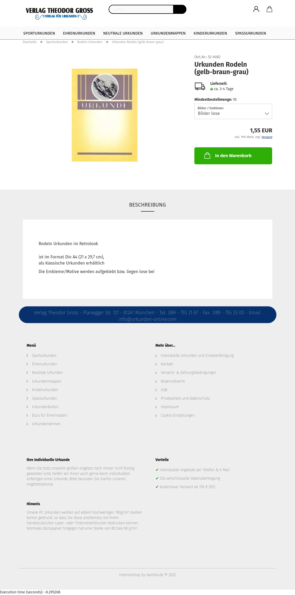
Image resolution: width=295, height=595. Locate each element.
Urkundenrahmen (46, 424)
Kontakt (167, 364)
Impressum (170, 407)
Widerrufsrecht (173, 381)
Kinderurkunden (210, 33)
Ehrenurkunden (79, 33)
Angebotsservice (40, 484)
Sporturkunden (39, 33)
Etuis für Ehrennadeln (49, 415)
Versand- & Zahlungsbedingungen (188, 372)
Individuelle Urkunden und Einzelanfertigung (197, 355)
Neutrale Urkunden (123, 33)
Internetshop (129, 575)
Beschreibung (147, 205)
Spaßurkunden (250, 33)
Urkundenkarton (45, 407)
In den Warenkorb (227, 155)
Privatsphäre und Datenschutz (185, 398)
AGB (164, 390)
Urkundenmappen (168, 33)
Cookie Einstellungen (178, 415)
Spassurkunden (44, 398)
